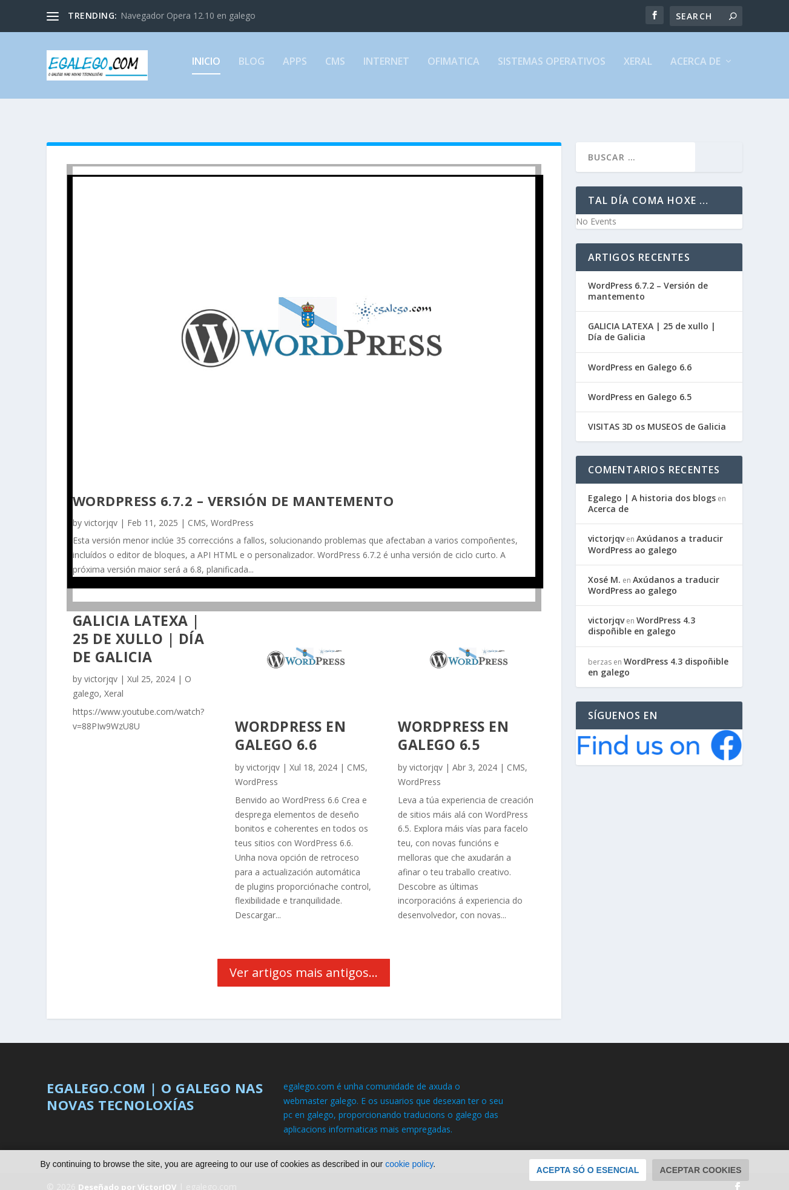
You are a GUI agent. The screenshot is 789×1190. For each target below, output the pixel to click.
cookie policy (409, 1177)
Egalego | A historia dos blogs (652, 487)
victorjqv (100, 512)
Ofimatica (454, 70)
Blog (252, 70)
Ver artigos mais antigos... (303, 961)
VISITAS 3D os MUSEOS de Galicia (657, 415)
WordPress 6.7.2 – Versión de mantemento (233, 490)
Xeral (638, 70)
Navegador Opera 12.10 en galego (188, 15)
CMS (335, 70)
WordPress (232, 512)
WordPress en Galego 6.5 (453, 724)
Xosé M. (604, 568)
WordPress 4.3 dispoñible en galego (641, 614)
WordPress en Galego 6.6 (290, 724)
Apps (295, 70)
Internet (386, 70)
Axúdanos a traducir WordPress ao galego (655, 533)
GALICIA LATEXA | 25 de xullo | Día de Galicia (139, 628)
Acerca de (695, 70)
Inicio (206, 70)
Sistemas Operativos (552, 70)
